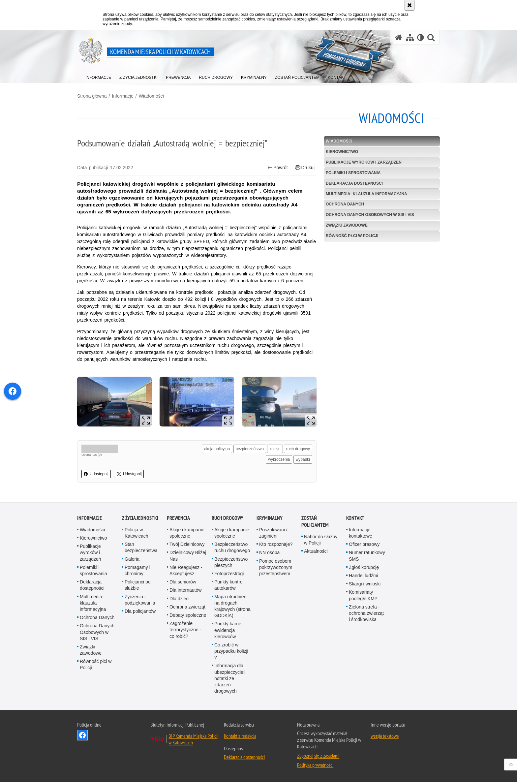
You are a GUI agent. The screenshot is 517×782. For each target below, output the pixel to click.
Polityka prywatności (315, 765)
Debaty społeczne (187, 615)
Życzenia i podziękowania (140, 600)
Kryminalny (270, 518)
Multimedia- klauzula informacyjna (366, 194)
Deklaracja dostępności (354, 183)
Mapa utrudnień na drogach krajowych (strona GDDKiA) (232, 606)
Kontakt (355, 518)
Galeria (132, 559)
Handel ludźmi (363, 575)
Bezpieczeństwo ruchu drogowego (232, 547)
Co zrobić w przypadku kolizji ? (231, 651)
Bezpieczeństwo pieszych (231, 562)
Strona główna (92, 96)
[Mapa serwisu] (410, 37)
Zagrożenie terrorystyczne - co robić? (185, 630)
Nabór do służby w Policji (320, 540)
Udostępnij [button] (96, 474)
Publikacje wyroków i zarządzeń (364, 162)
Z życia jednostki (140, 518)
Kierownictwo (342, 151)
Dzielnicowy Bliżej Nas (187, 555)
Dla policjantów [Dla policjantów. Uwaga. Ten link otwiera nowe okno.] (140, 611)
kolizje (274, 449)
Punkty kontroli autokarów (229, 585)
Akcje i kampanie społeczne (186, 533)
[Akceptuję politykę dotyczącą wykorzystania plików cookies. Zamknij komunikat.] (409, 5)
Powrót (277, 168)
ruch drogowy (298, 449)
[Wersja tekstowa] (420, 37)
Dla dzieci (179, 598)
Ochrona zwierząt (187, 607)
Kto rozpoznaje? (275, 544)
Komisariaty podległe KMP (363, 595)
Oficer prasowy (364, 544)
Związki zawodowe (347, 225)
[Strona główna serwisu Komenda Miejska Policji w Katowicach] (399, 37)
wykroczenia (279, 459)
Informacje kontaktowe (360, 533)
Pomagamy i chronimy (137, 570)
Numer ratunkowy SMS (367, 555)
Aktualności (316, 551)
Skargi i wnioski (364, 583)
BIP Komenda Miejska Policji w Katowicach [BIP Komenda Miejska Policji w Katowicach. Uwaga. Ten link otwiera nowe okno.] (193, 739)
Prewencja (178, 518)
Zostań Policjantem (315, 521)
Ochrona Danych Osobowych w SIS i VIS (370, 214)
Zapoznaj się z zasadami (318, 755)
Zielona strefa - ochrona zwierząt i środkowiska (366, 613)
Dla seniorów (182, 581)
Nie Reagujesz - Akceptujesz (185, 570)
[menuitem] (98, 76)
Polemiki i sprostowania (353, 173)
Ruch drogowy (227, 518)
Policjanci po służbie (138, 585)
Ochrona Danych (345, 204)
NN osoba (269, 552)
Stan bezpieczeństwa (141, 547)
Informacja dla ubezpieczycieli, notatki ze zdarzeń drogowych (230, 678)
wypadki (303, 459)
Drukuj (305, 168)
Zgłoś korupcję (364, 567)
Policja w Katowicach (136, 533)
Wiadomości (151, 96)
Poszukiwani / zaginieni (273, 533)
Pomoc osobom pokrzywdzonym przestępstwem (275, 567)
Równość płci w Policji (352, 236)
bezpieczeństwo (250, 449)
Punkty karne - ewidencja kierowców (229, 630)
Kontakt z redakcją (240, 736)
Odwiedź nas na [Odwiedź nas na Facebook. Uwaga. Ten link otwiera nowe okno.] (82, 735)
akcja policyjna (217, 449)
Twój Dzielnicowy (187, 544)
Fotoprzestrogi (229, 573)
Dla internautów (185, 590)
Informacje (122, 96)
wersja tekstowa (385, 736)
